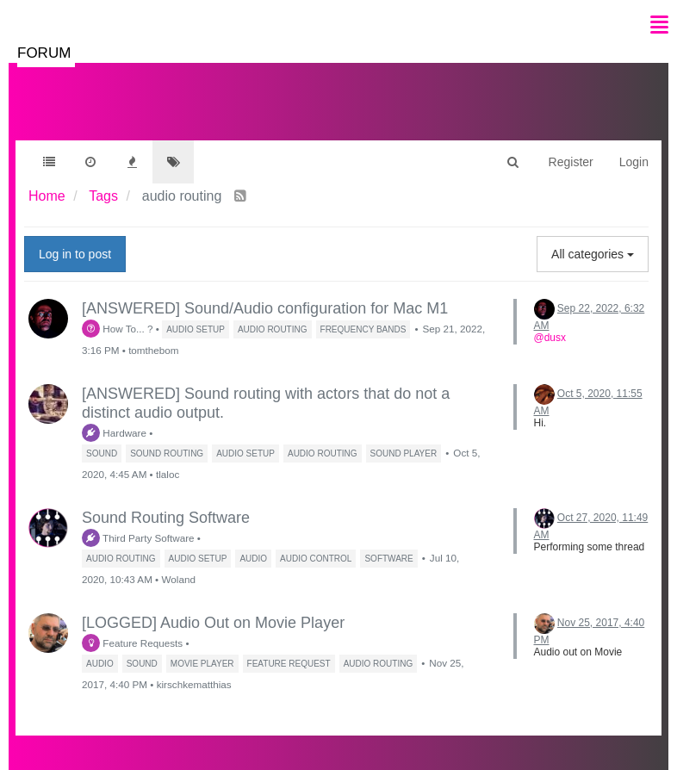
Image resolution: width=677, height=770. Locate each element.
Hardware (114, 432)
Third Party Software (138, 537)
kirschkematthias (194, 684)
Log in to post (75, 254)
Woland (178, 579)
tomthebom (153, 350)
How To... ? (117, 328)
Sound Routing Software (166, 517)
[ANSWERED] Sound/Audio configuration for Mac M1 (265, 308)
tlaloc (167, 474)
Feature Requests (132, 643)
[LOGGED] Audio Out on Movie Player (213, 622)
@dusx (550, 338)
